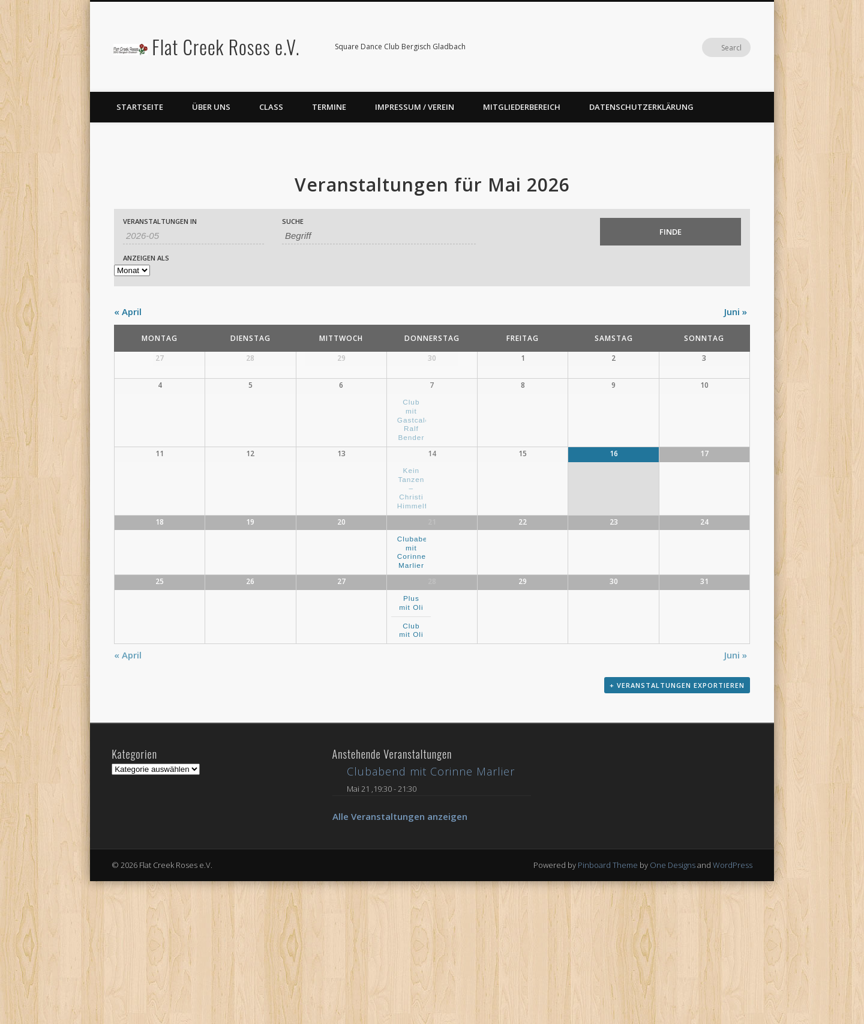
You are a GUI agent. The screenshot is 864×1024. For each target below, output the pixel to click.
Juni (735, 312)
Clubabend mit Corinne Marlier (417, 649)
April (128, 312)
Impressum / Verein (414, 106)
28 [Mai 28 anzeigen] (432, 706)
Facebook (716, 47)
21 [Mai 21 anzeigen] (432, 619)
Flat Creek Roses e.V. (225, 46)
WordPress (732, 1007)
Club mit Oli (411, 755)
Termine (329, 106)
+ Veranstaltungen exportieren (677, 831)
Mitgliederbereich (521, 106)
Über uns (211, 106)
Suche (293, 221)
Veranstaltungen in (160, 221)
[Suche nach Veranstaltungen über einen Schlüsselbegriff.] (379, 235)
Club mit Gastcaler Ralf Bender (415, 479)
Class (271, 106)
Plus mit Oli (411, 727)
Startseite (139, 106)
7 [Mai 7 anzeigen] (432, 445)
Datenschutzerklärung (641, 106)
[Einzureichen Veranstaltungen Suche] (670, 231)
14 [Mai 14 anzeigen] (432, 532)
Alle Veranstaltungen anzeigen (399, 959)
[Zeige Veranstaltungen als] (132, 270)
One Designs (672, 1007)
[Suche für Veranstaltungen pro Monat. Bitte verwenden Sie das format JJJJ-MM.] (193, 235)
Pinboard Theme (608, 1007)
